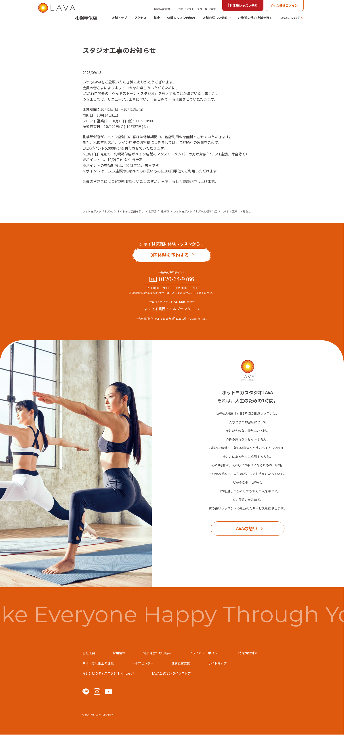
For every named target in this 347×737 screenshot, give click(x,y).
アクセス (140, 17)
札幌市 (165, 211)
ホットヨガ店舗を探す (130, 211)
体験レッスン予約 (245, 5)
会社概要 (88, 653)
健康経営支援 (162, 9)
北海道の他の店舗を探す (255, 17)
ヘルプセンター (143, 663)
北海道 (152, 211)
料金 (157, 17)
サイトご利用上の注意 (98, 663)
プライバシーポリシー (205, 653)
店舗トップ (119, 17)
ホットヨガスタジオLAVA (97, 211)
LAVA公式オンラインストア (171, 673)
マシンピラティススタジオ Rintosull (108, 673)
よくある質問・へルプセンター (169, 308)
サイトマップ (217, 663)
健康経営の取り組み (157, 653)
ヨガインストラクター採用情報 (197, 9)
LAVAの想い (245, 528)
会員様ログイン (287, 5)
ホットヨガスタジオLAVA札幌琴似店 (195, 211)
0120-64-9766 (176, 279)
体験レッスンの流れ (181, 17)
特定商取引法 (247, 653)
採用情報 (119, 653)
